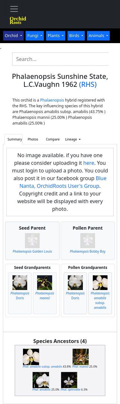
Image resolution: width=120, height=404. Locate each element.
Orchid (12, 35)
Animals (97, 35)
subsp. (100, 300)
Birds (74, 35)
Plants (54, 35)
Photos (33, 139)
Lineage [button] (71, 139)
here (88, 162)
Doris (20, 295)
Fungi (33, 35)
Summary (14, 139)
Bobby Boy (87, 251)
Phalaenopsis (52, 100)
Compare (53, 139)
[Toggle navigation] (14, 9)
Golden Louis (32, 251)
